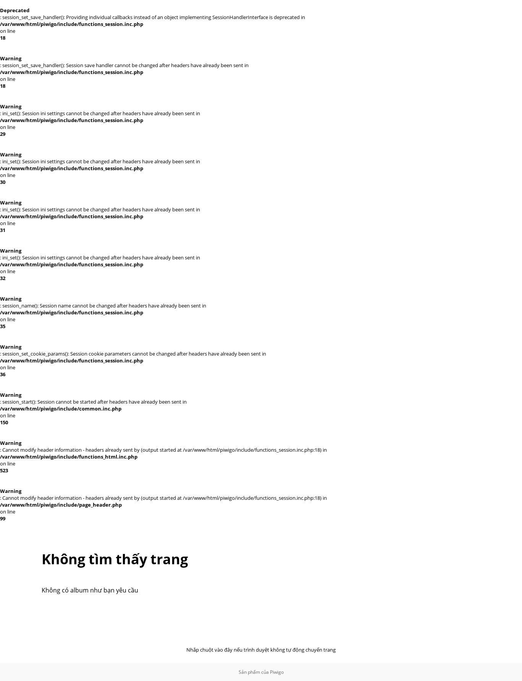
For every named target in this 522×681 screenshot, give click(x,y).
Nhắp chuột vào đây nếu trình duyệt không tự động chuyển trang (261, 649)
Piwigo (277, 672)
